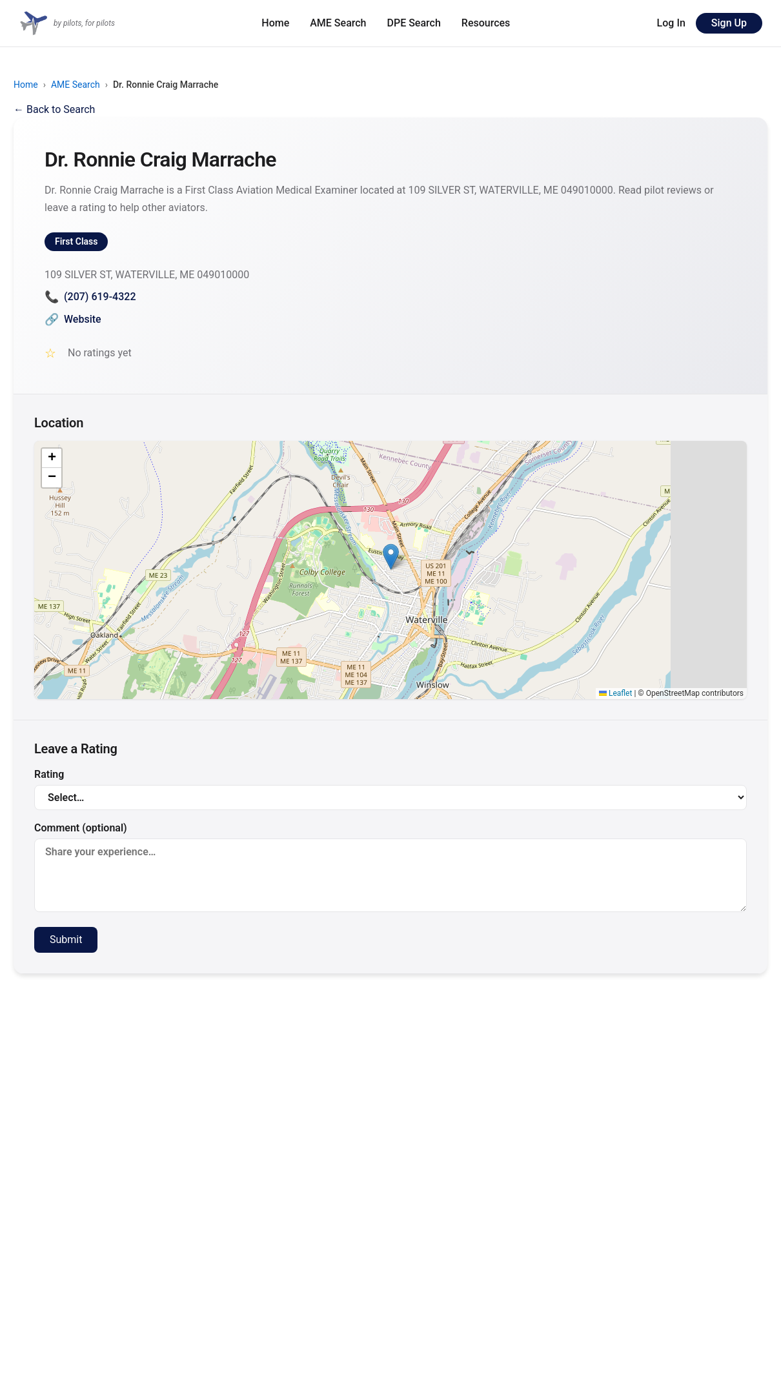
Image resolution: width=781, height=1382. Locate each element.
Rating (390, 789)
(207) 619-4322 (90, 296)
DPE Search (414, 23)
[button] (391, 557)
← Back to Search (54, 109)
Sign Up (729, 23)
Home (275, 23)
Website (73, 319)
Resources (486, 23)
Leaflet (615, 693)
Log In (671, 23)
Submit (66, 939)
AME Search (338, 23)
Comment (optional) (390, 867)
